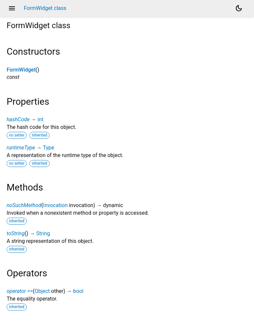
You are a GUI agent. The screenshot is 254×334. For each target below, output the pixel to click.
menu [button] (12, 8)
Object (42, 291)
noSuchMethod (24, 205)
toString (15, 233)
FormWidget (21, 70)
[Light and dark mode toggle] (238, 8)
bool (78, 291)
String (43, 233)
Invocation (55, 205)
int (40, 119)
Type (48, 147)
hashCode (18, 119)
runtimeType (21, 147)
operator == (20, 291)
